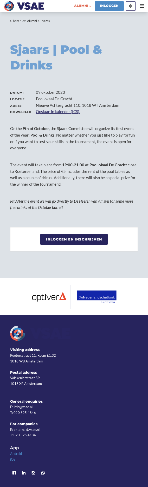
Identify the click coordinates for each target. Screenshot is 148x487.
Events (45, 20)
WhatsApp (43, 473)
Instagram (33, 473)
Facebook (14, 473)
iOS (12, 459)
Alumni (32, 20)
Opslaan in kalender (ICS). (58, 111)
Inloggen (109, 6)
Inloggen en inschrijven (74, 239)
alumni (81, 6)
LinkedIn (24, 473)
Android (16, 453)
